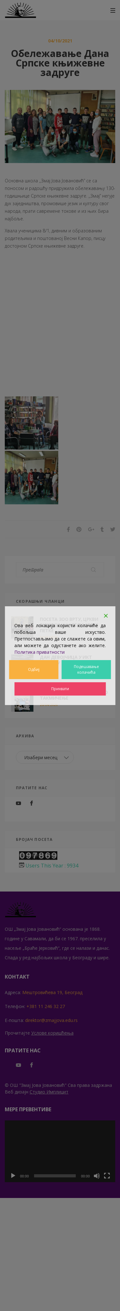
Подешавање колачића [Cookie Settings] (86, 669)
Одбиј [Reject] (33, 669)
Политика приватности (39, 652)
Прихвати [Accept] (60, 688)
